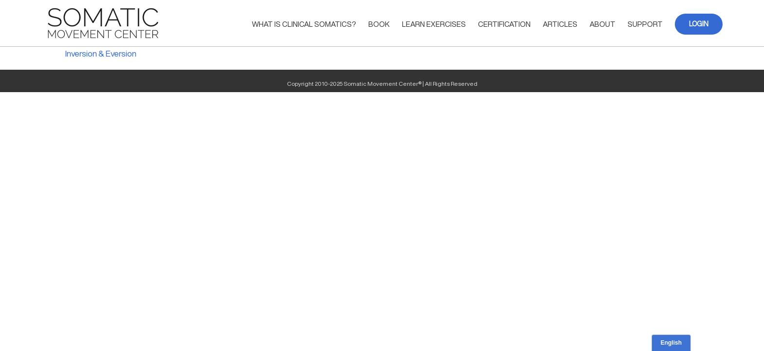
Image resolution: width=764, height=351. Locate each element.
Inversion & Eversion (100, 53)
